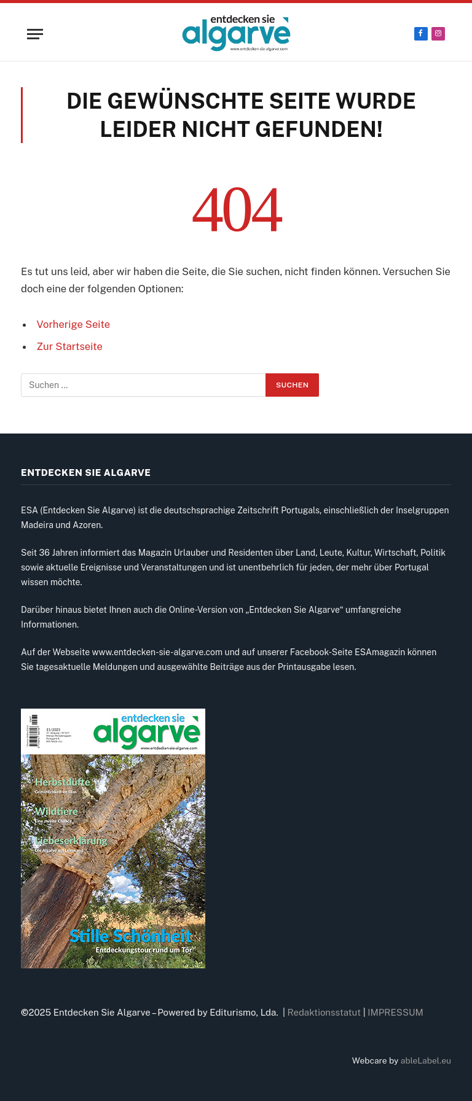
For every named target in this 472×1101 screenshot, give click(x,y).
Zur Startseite (70, 346)
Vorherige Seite (73, 324)
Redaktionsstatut (324, 1012)
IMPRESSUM (395, 1012)
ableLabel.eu (426, 1060)
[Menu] (35, 34)
